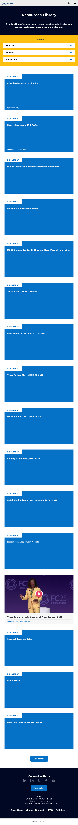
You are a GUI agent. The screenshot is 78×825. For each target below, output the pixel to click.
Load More (39, 759)
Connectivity (12, 149)
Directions (17, 810)
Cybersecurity (13, 108)
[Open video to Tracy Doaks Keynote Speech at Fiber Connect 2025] (39, 594)
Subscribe (39, 788)
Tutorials (23, 149)
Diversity (40, 810)
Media (29, 810)
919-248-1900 (26, 803)
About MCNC (25, 622)
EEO (50, 810)
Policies (60, 810)
